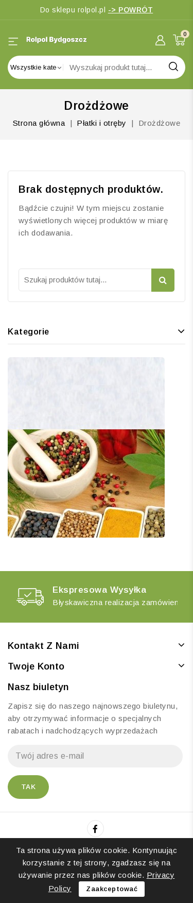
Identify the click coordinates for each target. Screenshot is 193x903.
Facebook (96, 829)
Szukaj (162, 280)
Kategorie (28, 331)
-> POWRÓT (130, 10)
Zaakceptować (111, 889)
